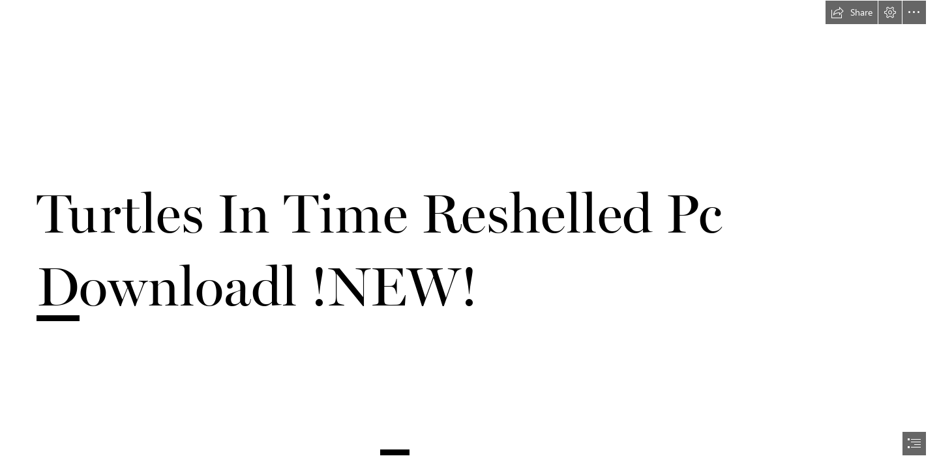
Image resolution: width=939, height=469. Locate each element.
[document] (469, 234)
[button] (852, 12)
